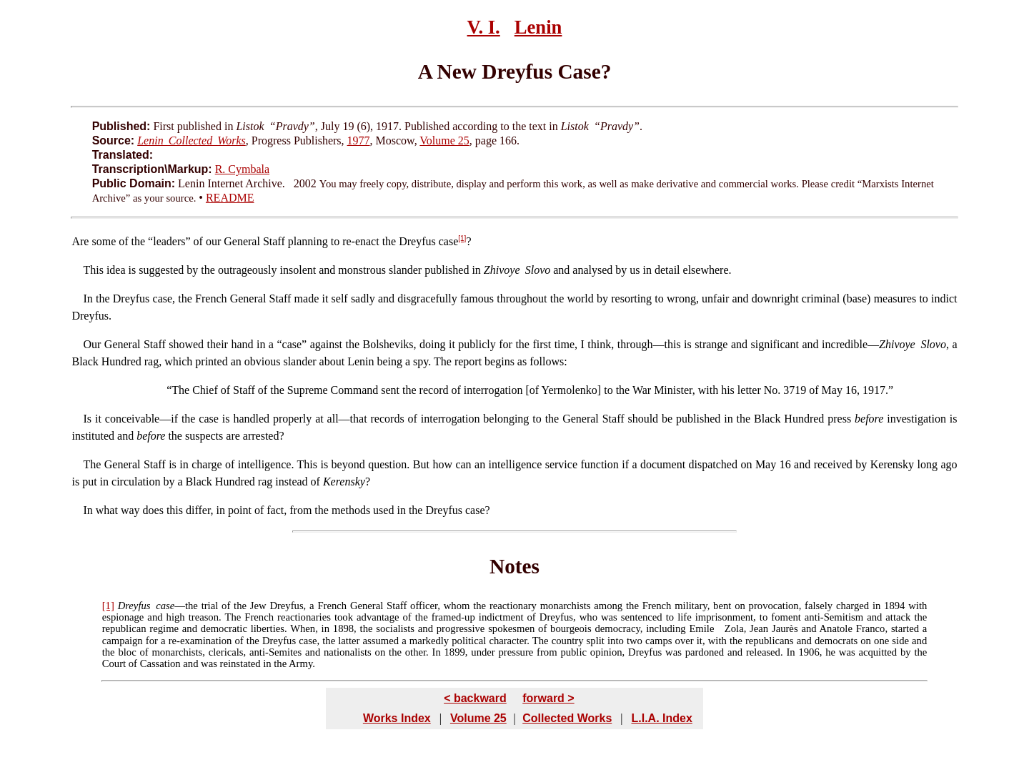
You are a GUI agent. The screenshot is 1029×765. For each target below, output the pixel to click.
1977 (358, 140)
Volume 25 (444, 140)
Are (80, 241)
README (230, 198)
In (87, 298)
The (180, 390)
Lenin (538, 27)
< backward (475, 698)
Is (87, 419)
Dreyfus (134, 605)
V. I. (483, 27)
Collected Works (567, 718)
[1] (462, 238)
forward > (548, 698)
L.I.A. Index (661, 718)
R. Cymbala (242, 169)
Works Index (397, 718)
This (93, 270)
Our (92, 344)
